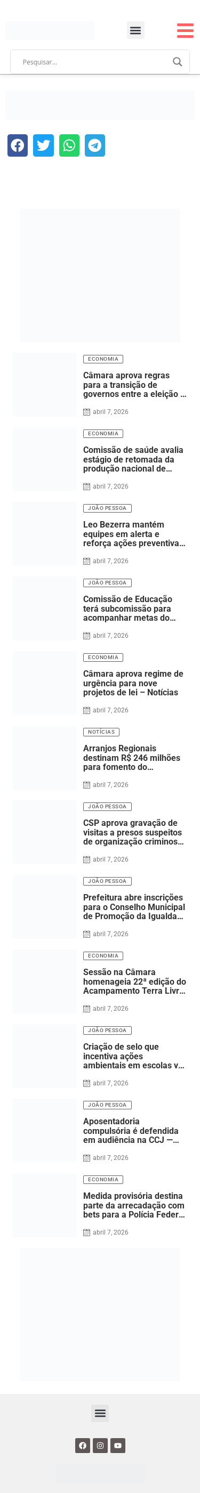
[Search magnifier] (177, 61)
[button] (136, 30)
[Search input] (95, 61)
